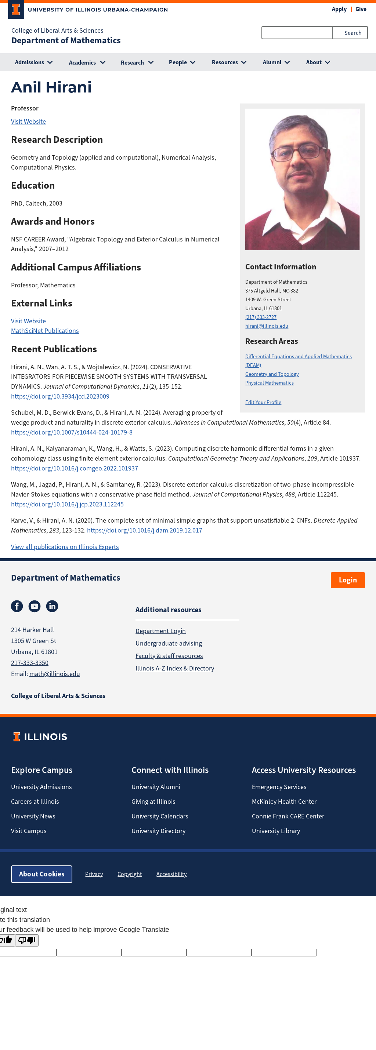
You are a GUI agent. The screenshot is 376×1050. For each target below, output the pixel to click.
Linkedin (52, 606)
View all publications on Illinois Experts (65, 546)
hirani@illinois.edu (266, 326)
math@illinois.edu (54, 673)
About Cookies (41, 874)
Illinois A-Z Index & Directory (174, 668)
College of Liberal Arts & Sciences (57, 30)
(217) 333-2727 (260, 317)
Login (348, 580)
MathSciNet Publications (45, 330)
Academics (82, 62)
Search (353, 33)
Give (360, 9)
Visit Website (28, 121)
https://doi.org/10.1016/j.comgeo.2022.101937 (74, 468)
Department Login (160, 630)
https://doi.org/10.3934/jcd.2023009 (60, 396)
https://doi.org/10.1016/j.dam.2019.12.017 (144, 530)
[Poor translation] (27, 940)
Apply (339, 9)
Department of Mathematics (66, 40)
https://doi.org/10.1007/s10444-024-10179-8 (72, 432)
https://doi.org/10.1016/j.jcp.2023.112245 (67, 504)
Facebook (17, 606)
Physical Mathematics (269, 382)
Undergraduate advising (168, 643)
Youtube (34, 606)
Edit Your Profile (263, 402)
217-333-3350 (29, 662)
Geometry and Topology (272, 374)
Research (132, 62)
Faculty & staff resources (169, 655)
